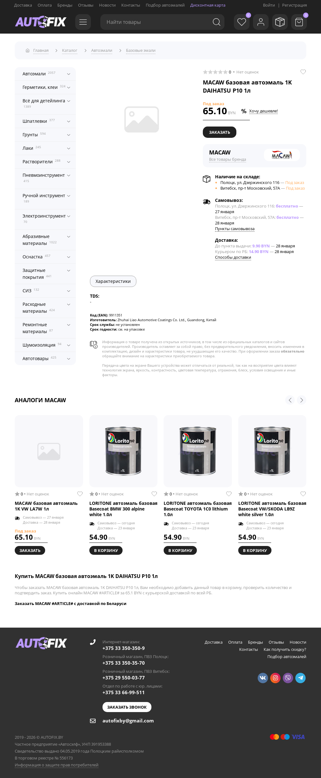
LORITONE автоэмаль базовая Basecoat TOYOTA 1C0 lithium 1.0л (198, 507)
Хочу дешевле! (263, 109)
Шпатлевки (39, 119)
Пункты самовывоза (235, 227)
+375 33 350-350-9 (124, 647)
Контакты (130, 5)
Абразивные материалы (40, 238)
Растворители (42, 160)
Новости (107, 5)
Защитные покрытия (37, 272)
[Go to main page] (40, 22)
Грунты (34, 133)
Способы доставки (233, 256)
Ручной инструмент (44, 196)
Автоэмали (39, 72)
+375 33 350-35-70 (124, 661)
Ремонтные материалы (38, 326)
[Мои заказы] (279, 22)
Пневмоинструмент (44, 176)
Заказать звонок (127, 706)
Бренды (64, 5)
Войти (269, 5)
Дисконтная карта (207, 5)
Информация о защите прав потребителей (56, 763)
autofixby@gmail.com (128, 719)
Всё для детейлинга (44, 101)
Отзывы (85, 5)
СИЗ (31, 289)
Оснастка (36, 255)
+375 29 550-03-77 (124, 676)
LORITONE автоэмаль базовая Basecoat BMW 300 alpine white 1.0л (123, 507)
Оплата (45, 5)
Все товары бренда (227, 158)
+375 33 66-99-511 (124, 691)
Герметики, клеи (44, 85)
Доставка (23, 5)
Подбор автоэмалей (165, 5)
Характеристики (113, 280)
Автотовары (39, 357)
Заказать (219, 131)
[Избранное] (238, 22)
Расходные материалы (39, 306)
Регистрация (294, 5)
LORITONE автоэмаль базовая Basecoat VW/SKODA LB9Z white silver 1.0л (272, 507)
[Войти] (258, 22)
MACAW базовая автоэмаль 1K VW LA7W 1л (46, 505)
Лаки (32, 146)
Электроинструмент (44, 217)
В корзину (106, 549)
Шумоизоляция (42, 343)
